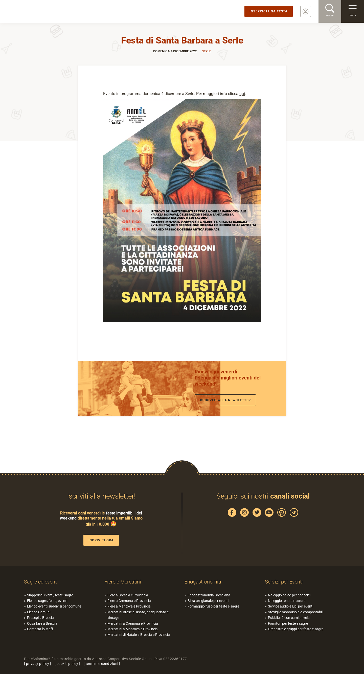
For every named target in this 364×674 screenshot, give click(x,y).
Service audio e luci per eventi (290, 606)
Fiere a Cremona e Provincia (129, 601)
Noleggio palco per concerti (289, 595)
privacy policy (37, 664)
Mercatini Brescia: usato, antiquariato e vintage (138, 615)
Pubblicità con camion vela (289, 618)
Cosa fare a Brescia (42, 623)
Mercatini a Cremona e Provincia (132, 623)
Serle (206, 51)
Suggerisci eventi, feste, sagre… (51, 595)
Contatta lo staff (40, 629)
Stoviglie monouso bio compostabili (295, 612)
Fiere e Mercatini (122, 582)
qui (242, 93)
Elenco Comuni (38, 612)
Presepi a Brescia (40, 618)
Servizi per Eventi (284, 582)
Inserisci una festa (268, 11)
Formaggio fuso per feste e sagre (213, 606)
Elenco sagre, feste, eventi (47, 601)
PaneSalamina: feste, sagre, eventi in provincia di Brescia (39, 11)
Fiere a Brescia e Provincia (127, 595)
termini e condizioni (102, 664)
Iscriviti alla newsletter (225, 400)
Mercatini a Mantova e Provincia (132, 629)
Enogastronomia (203, 582)
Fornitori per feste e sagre (288, 623)
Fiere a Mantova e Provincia (129, 606)
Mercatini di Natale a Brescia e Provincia (138, 635)
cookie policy (67, 664)
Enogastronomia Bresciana (209, 595)
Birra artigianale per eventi (208, 601)
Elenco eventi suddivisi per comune (54, 606)
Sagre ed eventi (41, 582)
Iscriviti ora (101, 540)
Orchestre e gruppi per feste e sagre (295, 629)
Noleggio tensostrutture (286, 601)
